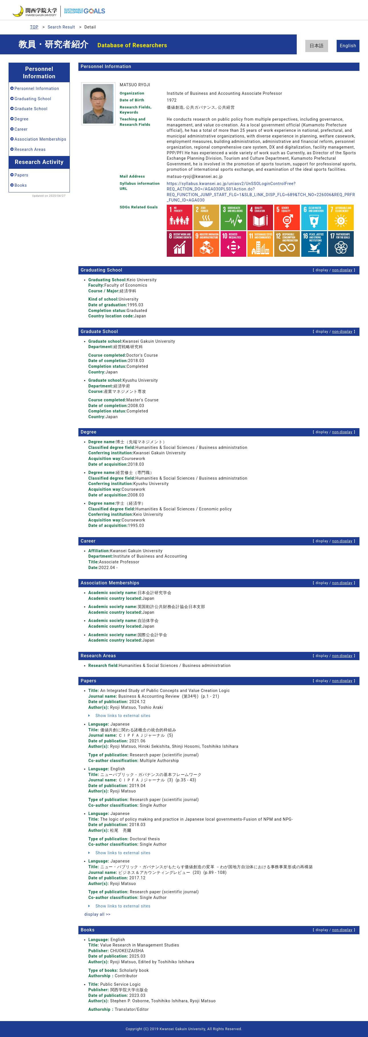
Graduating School (33, 98)
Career (21, 129)
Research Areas (30, 149)
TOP (34, 27)
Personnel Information (37, 88)
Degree (22, 119)
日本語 (317, 45)
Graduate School (31, 108)
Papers (22, 175)
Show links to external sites (119, 715)
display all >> (97, 914)
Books (21, 185)
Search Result (61, 27)
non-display (342, 270)
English (348, 45)
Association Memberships (40, 139)
